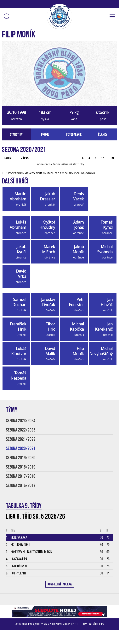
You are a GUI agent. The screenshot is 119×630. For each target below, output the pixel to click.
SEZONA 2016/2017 (20, 485)
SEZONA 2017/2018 (20, 476)
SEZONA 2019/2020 (20, 457)
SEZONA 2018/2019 (20, 467)
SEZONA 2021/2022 (20, 439)
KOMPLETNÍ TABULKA (60, 584)
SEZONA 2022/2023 (20, 429)
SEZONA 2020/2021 (20, 448)
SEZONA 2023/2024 (20, 420)
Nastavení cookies (93, 624)
